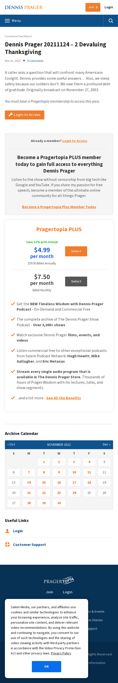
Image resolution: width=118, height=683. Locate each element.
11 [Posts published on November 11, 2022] (89, 472)
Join (91, 7)
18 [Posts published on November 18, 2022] (89, 482)
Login (109, 7)
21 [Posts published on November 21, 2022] (29, 492)
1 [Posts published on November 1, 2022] (44, 462)
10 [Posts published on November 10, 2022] (74, 472)
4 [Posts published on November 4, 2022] (89, 462)
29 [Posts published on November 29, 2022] (44, 503)
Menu (13, 20)
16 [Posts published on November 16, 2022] (59, 482)
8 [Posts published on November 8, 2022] (44, 472)
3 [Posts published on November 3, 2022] (74, 462)
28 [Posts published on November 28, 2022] (29, 503)
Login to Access (24, 115)
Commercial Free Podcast (18, 36)
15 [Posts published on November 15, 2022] (44, 482)
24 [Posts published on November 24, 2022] (74, 492)
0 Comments (35, 61)
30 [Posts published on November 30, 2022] (59, 503)
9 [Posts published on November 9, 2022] (59, 472)
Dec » (107, 444)
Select (76, 251)
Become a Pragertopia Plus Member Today (59, 207)
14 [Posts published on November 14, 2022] (29, 482)
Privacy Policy (61, 653)
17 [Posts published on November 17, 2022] (74, 482)
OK (46, 666)
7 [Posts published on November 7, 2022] (29, 472)
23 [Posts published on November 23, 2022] (59, 492)
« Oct (11, 444)
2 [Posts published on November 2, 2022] (59, 462)
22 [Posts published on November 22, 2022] (44, 492)
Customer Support (25, 544)
